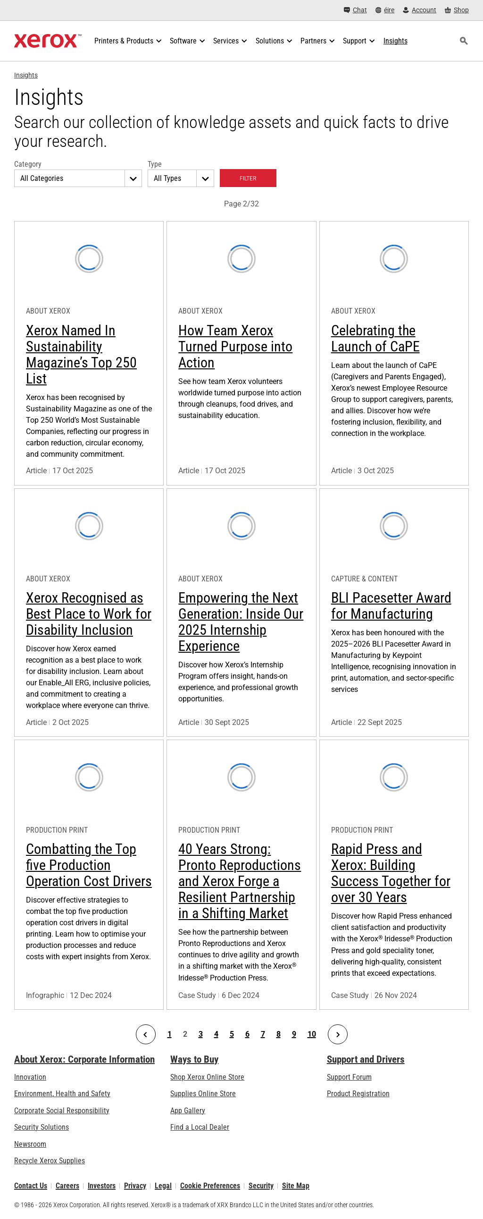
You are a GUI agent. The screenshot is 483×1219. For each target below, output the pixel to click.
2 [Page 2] (185, 1034)
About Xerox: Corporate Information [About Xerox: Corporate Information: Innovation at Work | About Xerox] (84, 1059)
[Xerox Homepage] (48, 41)
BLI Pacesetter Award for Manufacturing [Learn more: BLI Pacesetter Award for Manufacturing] (391, 605)
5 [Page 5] (232, 1034)
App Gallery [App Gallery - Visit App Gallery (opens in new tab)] (187, 1110)
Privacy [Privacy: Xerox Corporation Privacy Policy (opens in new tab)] (135, 1185)
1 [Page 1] (169, 1034)
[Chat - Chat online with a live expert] (355, 10)
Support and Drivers (366, 1059)
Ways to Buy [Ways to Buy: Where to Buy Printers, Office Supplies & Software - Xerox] (194, 1059)
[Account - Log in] (419, 10)
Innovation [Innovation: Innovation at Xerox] (30, 1077)
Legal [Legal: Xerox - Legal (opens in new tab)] (163, 1185)
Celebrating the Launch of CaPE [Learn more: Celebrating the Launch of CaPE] (375, 338)
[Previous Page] (145, 1034)
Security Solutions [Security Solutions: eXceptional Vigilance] (41, 1127)
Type (155, 164)
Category (28, 164)
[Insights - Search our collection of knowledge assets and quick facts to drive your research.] (395, 41)
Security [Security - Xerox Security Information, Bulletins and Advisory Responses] (261, 1185)
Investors (102, 1185)
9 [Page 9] (294, 1034)
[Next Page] (337, 1034)
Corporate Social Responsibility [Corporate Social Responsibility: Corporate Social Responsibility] (61, 1110)
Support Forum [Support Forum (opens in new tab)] (349, 1077)
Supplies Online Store (203, 1093)
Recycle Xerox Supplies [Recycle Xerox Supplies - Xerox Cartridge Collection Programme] (49, 1160)
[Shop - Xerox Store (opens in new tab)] (457, 10)
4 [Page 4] (216, 1034)
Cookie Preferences (210, 1185)
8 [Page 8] (278, 1034)
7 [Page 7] (263, 1034)
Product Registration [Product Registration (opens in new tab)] (358, 1093)
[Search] (463, 41)
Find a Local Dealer (199, 1127)
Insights (26, 75)
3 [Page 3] (201, 1034)
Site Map (295, 1185)
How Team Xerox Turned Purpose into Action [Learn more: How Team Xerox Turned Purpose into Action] (235, 346)
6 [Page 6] (247, 1034)
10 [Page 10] (312, 1034)
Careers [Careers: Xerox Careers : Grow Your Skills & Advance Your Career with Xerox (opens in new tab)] (67, 1185)
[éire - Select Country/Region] (385, 10)
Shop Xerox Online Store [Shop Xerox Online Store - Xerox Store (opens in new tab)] (207, 1077)
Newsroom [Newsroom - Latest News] (30, 1144)
